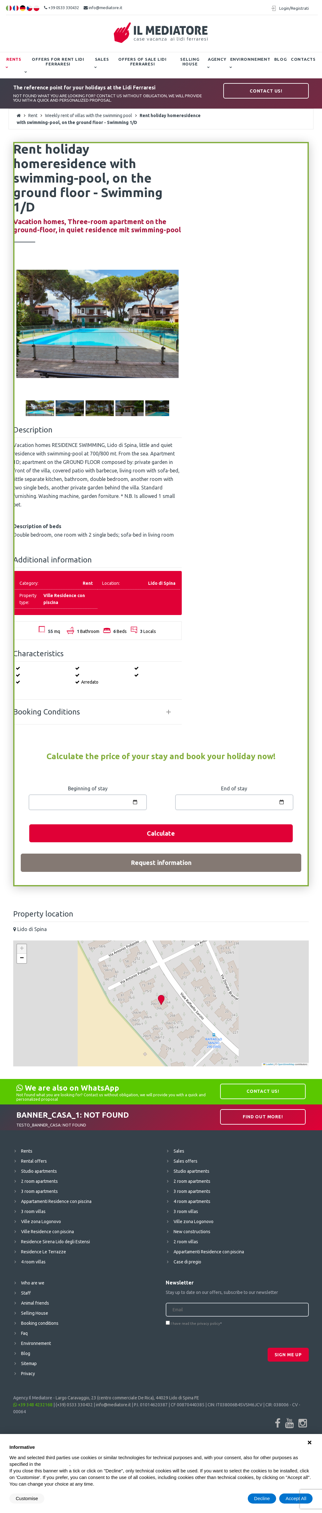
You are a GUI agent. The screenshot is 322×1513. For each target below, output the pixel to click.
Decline (262, 1498)
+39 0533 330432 (61, 7)
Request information (161, 862)
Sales (102, 59)
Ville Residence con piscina (47, 1231)
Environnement (250, 59)
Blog (280, 59)
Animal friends (35, 1303)
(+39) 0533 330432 (74, 1404)
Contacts (303, 59)
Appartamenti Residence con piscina (56, 1201)
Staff (26, 1293)
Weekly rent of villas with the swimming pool (88, 115)
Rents (13, 59)
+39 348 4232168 (33, 1404)
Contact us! (266, 90)
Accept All (296, 1498)
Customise (27, 1498)
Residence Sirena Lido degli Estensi (55, 1241)
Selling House (189, 61)
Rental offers (34, 1161)
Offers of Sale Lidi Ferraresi (142, 61)
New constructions (192, 1231)
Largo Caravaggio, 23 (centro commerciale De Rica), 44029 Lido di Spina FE (127, 1397)
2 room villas (186, 1241)
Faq (24, 1333)
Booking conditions (39, 1323)
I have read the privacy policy (195, 1323)
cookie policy (55, 1464)
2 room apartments (39, 1181)
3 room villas (33, 1211)
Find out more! (263, 1116)
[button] (161, 1000)
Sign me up (288, 1354)
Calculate (161, 833)
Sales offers (185, 1161)
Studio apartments (39, 1171)
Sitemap (29, 1363)
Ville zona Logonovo (41, 1221)
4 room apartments (192, 1201)
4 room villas (33, 1261)
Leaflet (268, 1064)
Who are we (32, 1282)
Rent (32, 115)
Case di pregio (187, 1261)
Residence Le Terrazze (43, 1251)
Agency (217, 59)
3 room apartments (39, 1191)
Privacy (28, 1373)
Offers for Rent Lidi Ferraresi (58, 61)
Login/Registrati (294, 8)
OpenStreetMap (286, 1064)
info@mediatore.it (103, 7)
